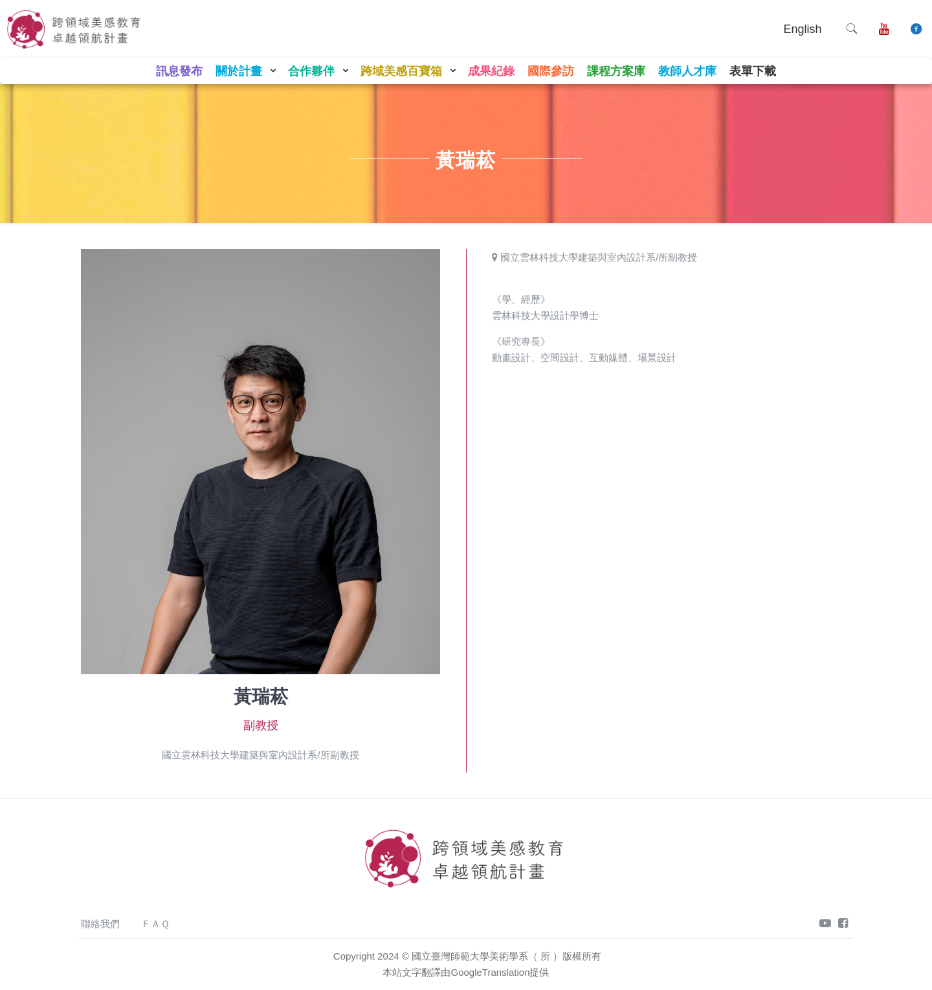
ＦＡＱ (155, 923)
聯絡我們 (100, 923)
